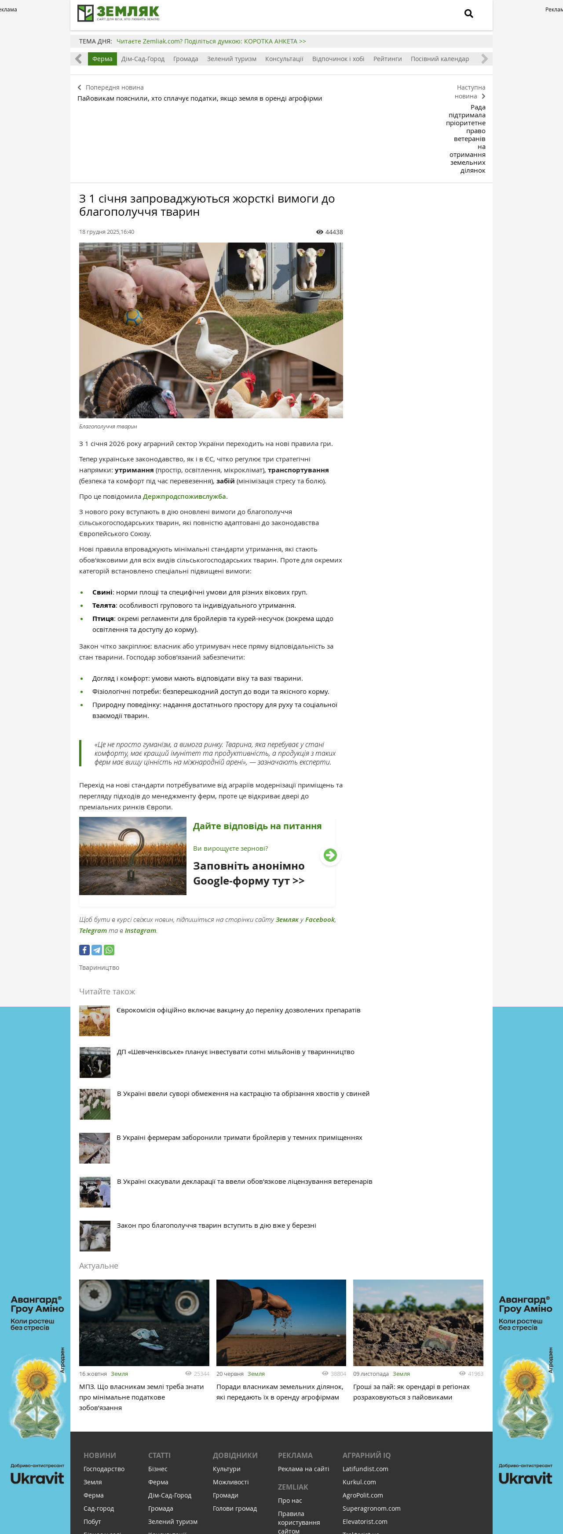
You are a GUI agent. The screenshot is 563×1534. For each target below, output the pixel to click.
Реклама (295, 1225)
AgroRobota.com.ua (371, 1331)
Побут (92, 1291)
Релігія (94, 1371)
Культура (97, 1357)
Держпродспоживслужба (184, 424)
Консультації (284, 58)
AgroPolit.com (363, 1265)
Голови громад (235, 1278)
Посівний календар (440, 58)
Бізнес (158, 1239)
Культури (227, 1239)
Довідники (235, 1225)
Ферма (102, 58)
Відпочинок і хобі (338, 58)
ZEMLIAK (293, 1257)
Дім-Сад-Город (143, 58)
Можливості (231, 1252)
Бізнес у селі (102, 1305)
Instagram (140, 858)
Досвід (93, 1318)
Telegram (93, 858)
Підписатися (207, 1473)
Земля (119, 1140)
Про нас (290, 1270)
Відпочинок (101, 1384)
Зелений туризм (231, 58)
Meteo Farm (360, 1344)
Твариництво (99, 896)
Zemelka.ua (360, 1318)
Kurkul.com (359, 1252)
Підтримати (330, 1473)
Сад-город (99, 1278)
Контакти (292, 1314)
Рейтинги (387, 58)
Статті (159, 1225)
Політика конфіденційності (304, 1332)
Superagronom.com (372, 1278)
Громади (225, 1265)
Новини (100, 1225)
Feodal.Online (363, 1357)
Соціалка (97, 1397)
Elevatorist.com (365, 1291)
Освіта (93, 1344)
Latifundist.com (365, 1239)
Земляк (287, 847)
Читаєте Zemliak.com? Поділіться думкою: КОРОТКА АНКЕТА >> (211, 41)
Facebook (320, 847)
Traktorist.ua (361, 1305)
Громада (185, 58)
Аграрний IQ (367, 1225)
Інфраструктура (107, 1410)
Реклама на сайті (303, 1239)
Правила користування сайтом (299, 1293)
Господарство (104, 1239)
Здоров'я (97, 1331)
